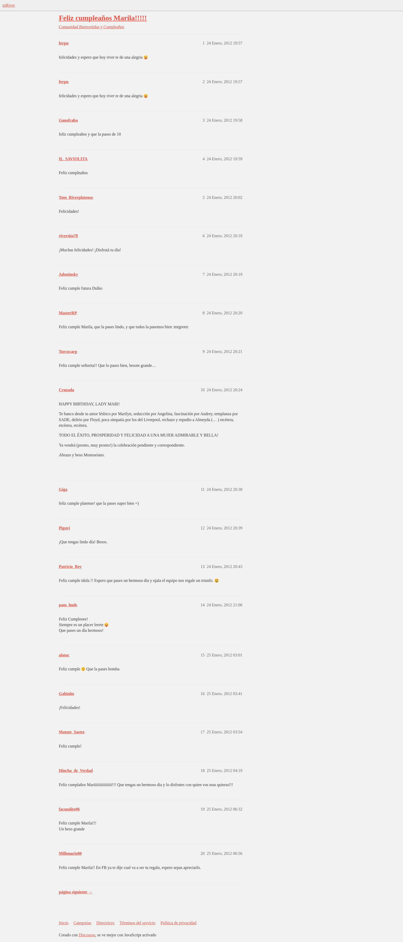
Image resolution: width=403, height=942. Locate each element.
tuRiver (9, 5)
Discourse (87, 935)
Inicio (63, 923)
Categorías (82, 923)
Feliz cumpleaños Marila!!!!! (103, 18)
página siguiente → (76, 892)
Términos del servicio (137, 923)
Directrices (105, 923)
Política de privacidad (178, 923)
